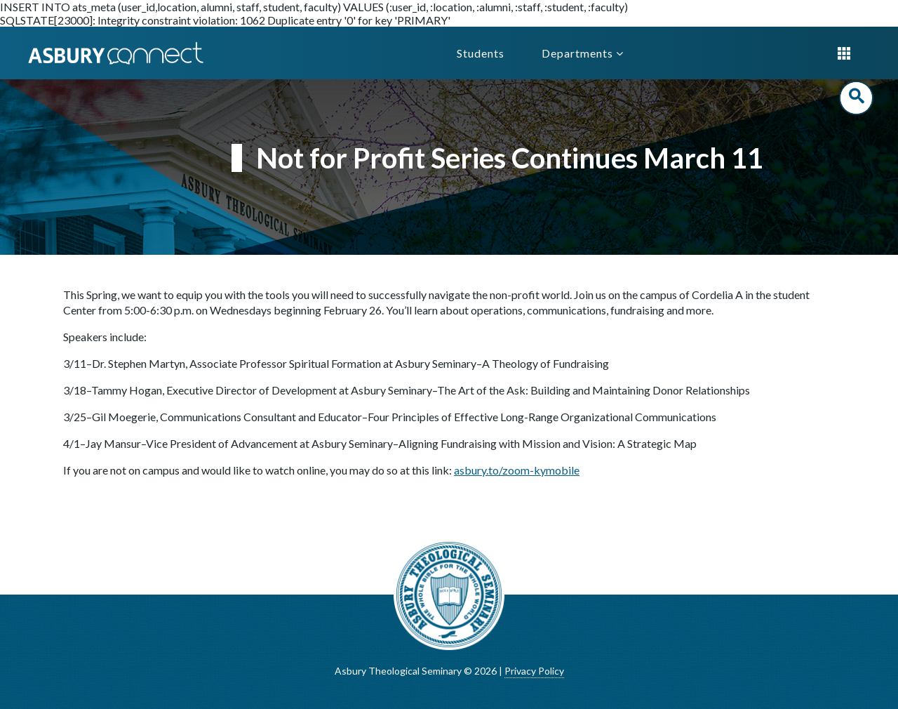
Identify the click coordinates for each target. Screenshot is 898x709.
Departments (583, 53)
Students (480, 53)
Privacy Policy (534, 671)
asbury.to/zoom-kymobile (516, 470)
